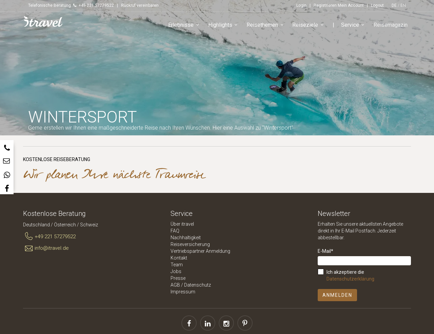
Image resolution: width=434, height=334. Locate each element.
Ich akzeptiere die (350, 275)
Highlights (224, 25)
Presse (178, 278)
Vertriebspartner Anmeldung (200, 251)
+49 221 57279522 (49, 236)
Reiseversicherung (190, 244)
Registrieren (325, 5)
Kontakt (179, 258)
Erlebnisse (185, 25)
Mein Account (351, 5)
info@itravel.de (46, 248)
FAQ (175, 230)
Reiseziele (309, 25)
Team (177, 264)
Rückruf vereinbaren (140, 5)
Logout (377, 5)
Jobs (176, 271)
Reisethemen (266, 25)
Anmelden (337, 295)
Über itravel (182, 224)
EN (403, 5)
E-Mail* (325, 251)
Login (301, 5)
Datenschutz (197, 285)
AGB (175, 285)
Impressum (183, 291)
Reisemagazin (391, 25)
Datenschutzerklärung (350, 279)
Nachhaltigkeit (186, 237)
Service (354, 25)
